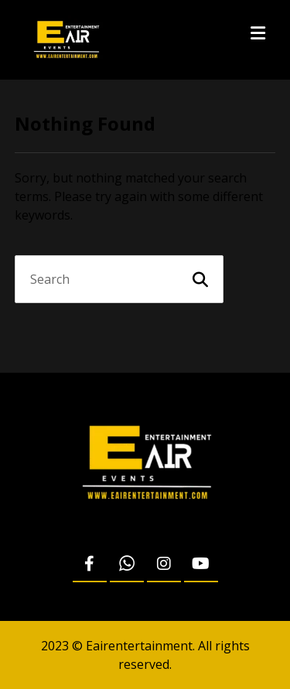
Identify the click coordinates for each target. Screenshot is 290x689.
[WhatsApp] (127, 564)
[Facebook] (90, 564)
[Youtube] (201, 564)
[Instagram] (164, 564)
